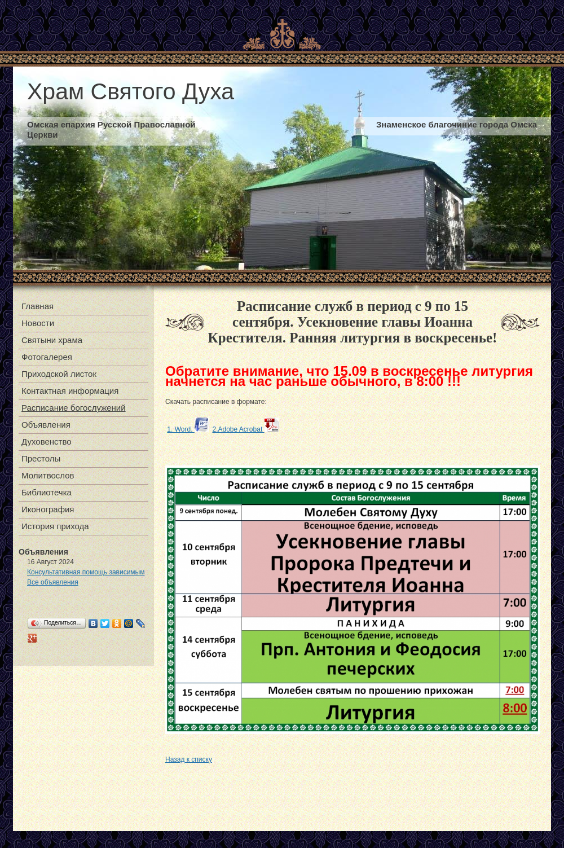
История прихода (55, 526)
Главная (37, 306)
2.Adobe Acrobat (245, 429)
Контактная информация (69, 391)
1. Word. (187, 429)
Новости (37, 323)
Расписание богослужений (73, 407)
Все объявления (52, 582)
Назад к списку (188, 759)
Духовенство (46, 441)
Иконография (47, 509)
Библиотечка (46, 492)
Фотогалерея (46, 357)
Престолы (40, 458)
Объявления (45, 424)
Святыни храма (51, 340)
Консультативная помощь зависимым (85, 572)
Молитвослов (47, 475)
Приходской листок (58, 374)
